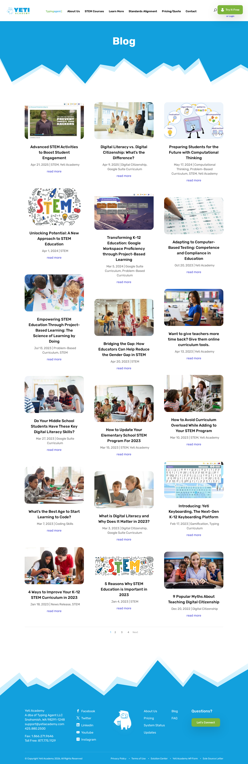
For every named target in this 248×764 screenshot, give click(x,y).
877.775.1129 (47, 740)
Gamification (199, 524)
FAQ (174, 718)
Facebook (88, 711)
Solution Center (159, 758)
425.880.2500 (35, 728)
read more (54, 171)
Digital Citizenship (134, 165)
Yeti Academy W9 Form (185, 758)
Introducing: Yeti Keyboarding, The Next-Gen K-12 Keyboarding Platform (194, 511)
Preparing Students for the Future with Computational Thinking (194, 152)
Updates (150, 732)
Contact (191, 11)
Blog (175, 711)
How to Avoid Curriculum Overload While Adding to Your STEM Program (193, 425)
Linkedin (87, 725)
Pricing (149, 718)
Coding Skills (64, 524)
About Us (73, 11)
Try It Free (230, 10)
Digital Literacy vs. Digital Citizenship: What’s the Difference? (124, 152)
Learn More (116, 11)
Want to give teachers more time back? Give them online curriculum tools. (194, 339)
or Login (230, 16)
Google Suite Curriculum (124, 169)
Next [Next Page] (135, 632)
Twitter (86, 718)
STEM (55, 165)
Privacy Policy (118, 758)
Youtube (87, 732)
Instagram (88, 739)
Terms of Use (138, 758)
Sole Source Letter (213, 758)
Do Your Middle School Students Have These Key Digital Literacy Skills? (54, 426)
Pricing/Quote (171, 11)
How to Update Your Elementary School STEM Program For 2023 (124, 435)
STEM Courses (94, 11)
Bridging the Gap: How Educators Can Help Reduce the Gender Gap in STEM (123, 349)
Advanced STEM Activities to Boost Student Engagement (54, 152)
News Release (61, 604)
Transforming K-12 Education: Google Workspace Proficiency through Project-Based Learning (124, 248)
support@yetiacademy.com (44, 724)
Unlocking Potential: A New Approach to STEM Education (54, 238)
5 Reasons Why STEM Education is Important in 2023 (124, 589)
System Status (154, 725)
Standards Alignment (143, 11)
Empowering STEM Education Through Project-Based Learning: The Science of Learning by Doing (54, 330)
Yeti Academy (70, 165)
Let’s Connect (206, 722)
